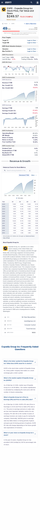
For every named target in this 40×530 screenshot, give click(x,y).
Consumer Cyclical (30, 325)
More (34, 175)
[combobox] (15, 170)
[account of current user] (2, 2)
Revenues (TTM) (24, 175)
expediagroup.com (30, 321)
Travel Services (31, 328)
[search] (31, 2)
